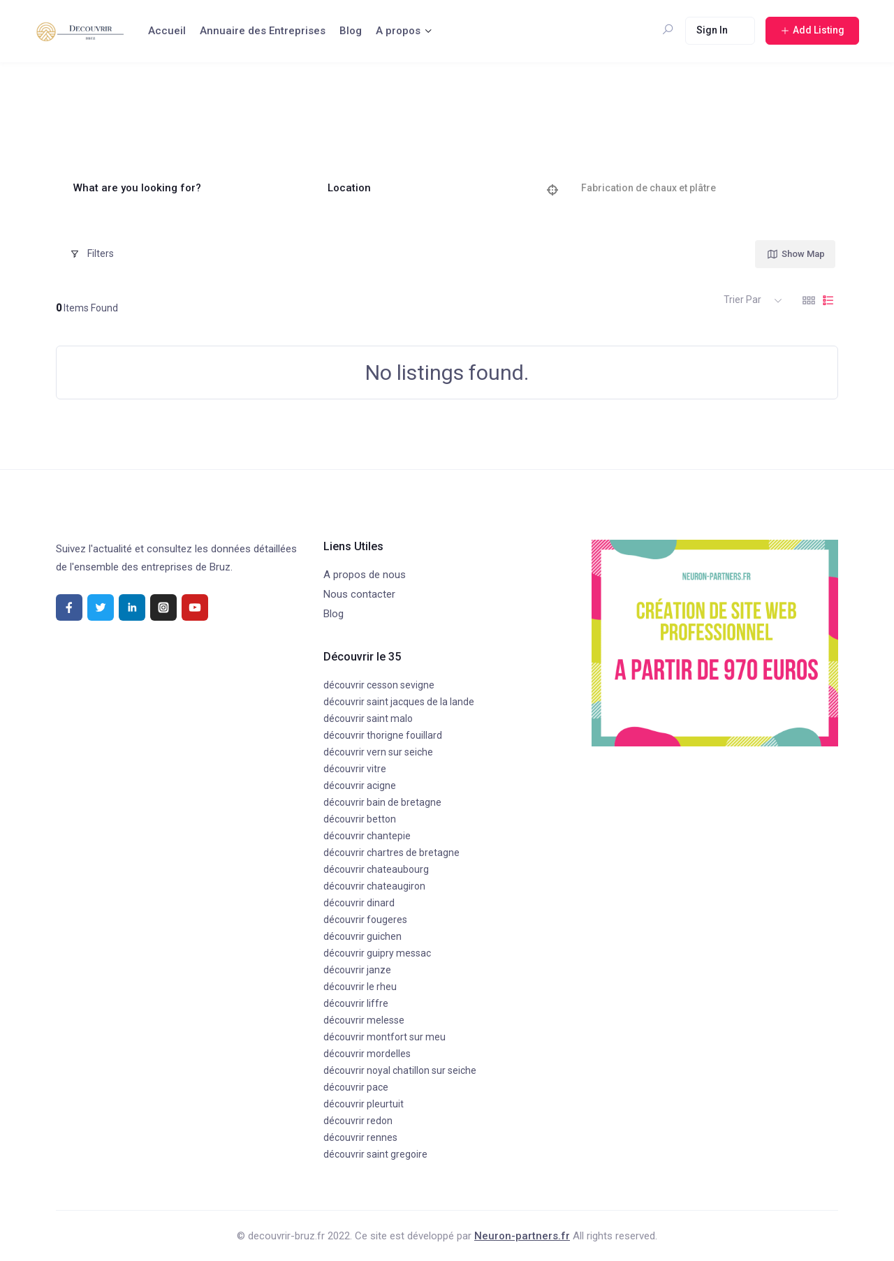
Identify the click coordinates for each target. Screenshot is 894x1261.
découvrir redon (358, 1120)
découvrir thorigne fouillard (382, 735)
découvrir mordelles (367, 1053)
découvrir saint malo (368, 718)
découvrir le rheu (360, 986)
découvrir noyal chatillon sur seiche (399, 1070)
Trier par (742, 299)
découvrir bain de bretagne (382, 802)
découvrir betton (359, 819)
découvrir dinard (359, 902)
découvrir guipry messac (377, 953)
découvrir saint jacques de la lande (398, 701)
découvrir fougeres (365, 919)
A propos (398, 30)
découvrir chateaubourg (376, 869)
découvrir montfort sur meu (384, 1036)
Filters (92, 253)
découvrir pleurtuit (363, 1103)
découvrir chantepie (367, 835)
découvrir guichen (362, 936)
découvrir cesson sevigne (378, 685)
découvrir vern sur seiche (378, 752)
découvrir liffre (355, 1003)
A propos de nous (364, 574)
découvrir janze (357, 969)
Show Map (795, 254)
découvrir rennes (360, 1137)
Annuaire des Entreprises (262, 30)
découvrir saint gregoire (375, 1154)
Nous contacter (359, 594)
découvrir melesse (363, 1020)
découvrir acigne (359, 785)
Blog (350, 30)
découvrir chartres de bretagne (391, 852)
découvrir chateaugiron (374, 886)
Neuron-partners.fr (522, 1236)
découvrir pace (355, 1087)
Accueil (167, 30)
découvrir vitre (354, 768)
